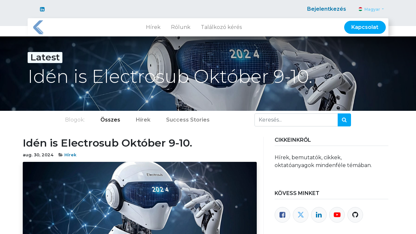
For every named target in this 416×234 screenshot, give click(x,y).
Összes (110, 120)
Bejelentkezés (326, 9)
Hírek (70, 154)
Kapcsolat (364, 27)
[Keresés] (344, 119)
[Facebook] (282, 215)
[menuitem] (153, 27)
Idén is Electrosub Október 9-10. (107, 143)
